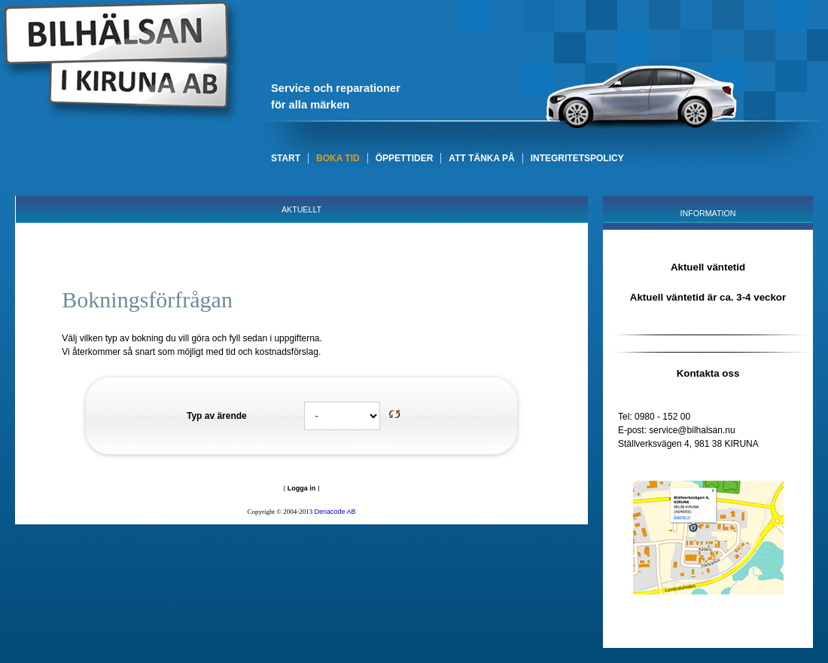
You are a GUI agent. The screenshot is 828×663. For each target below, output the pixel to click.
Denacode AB (335, 511)
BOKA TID (338, 158)
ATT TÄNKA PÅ (481, 158)
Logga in (302, 488)
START (285, 158)
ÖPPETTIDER (405, 158)
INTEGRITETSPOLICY (577, 158)
